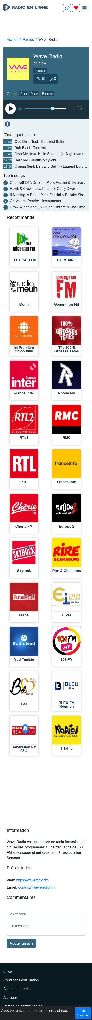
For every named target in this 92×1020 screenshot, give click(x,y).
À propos (10, 997)
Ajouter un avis (21, 943)
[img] (84, 8)
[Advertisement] (46, 26)
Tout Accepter (83, 1013)
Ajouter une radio (17, 989)
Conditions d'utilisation (21, 980)
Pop (23, 94)
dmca (7, 971)
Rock (34, 94)
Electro (47, 94)
